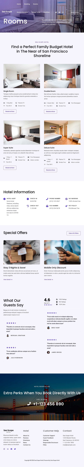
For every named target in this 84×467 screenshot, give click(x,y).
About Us (26, 439)
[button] (73, 8)
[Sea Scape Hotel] (7, 8)
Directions (26, 444)
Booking (26, 4)
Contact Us (26, 448)
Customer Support (49, 439)
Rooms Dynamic (43, 4)
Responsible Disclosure (50, 446)
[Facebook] (59, 8)
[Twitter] (56, 8)
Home (18, 4)
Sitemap (45, 444)
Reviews (26, 441)
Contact (39, 12)
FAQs (44, 448)
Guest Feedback (48, 441)
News (25, 446)
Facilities (31, 12)
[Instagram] (63, 8)
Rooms (33, 4)
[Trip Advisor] (8, 452)
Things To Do (20, 12)
